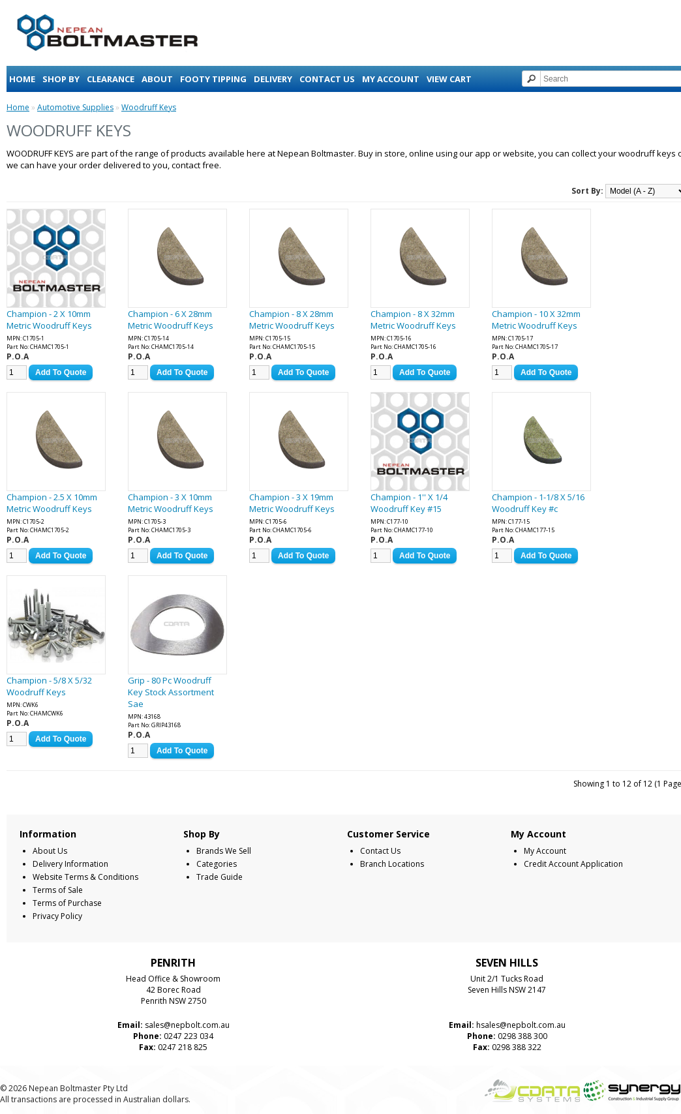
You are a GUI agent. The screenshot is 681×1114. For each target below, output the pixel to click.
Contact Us (327, 79)
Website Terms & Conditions (85, 876)
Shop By (61, 79)
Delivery (273, 79)
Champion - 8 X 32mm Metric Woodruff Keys (413, 319)
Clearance (110, 79)
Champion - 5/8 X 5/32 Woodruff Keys (49, 686)
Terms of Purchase (67, 903)
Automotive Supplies (75, 107)
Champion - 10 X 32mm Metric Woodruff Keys (536, 319)
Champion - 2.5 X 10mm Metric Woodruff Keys (52, 503)
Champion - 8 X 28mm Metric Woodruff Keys (292, 319)
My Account (390, 79)
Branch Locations (392, 863)
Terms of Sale (58, 890)
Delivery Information (70, 863)
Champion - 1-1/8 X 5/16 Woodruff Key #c (538, 503)
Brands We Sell (223, 850)
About (157, 79)
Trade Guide (219, 876)
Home (22, 79)
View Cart (449, 79)
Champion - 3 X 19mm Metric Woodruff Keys (292, 503)
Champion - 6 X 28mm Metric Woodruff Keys (170, 319)
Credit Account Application (573, 863)
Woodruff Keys (148, 107)
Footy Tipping (213, 79)
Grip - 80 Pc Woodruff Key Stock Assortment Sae (171, 692)
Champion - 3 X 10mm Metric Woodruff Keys (170, 503)
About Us (50, 850)
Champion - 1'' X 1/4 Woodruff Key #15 (409, 503)
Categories (216, 863)
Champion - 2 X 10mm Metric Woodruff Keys (49, 319)
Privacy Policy (57, 916)
